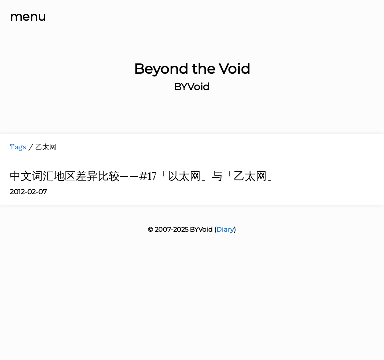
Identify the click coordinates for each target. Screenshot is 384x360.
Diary (225, 230)
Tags (18, 147)
